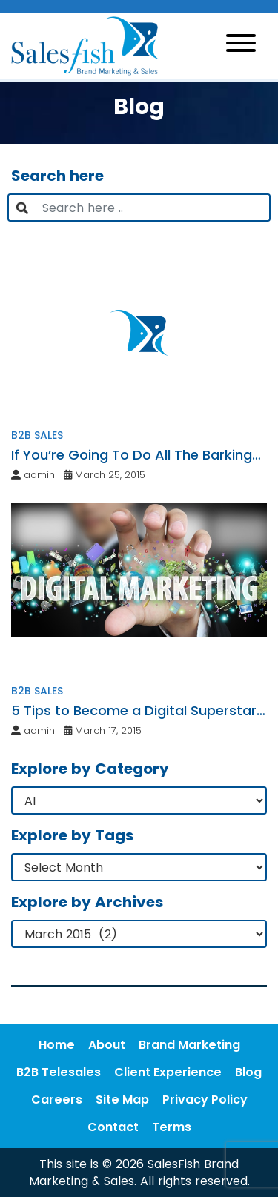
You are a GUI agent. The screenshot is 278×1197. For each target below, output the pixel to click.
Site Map (122, 1099)
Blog (248, 1072)
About (106, 1044)
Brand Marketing (189, 1044)
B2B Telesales (58, 1072)
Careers (56, 1099)
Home (57, 1044)
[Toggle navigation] (241, 45)
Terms (171, 1126)
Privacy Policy (205, 1099)
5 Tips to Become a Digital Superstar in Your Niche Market (134, 710)
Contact (113, 1126)
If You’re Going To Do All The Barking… (136, 454)
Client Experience (168, 1072)
